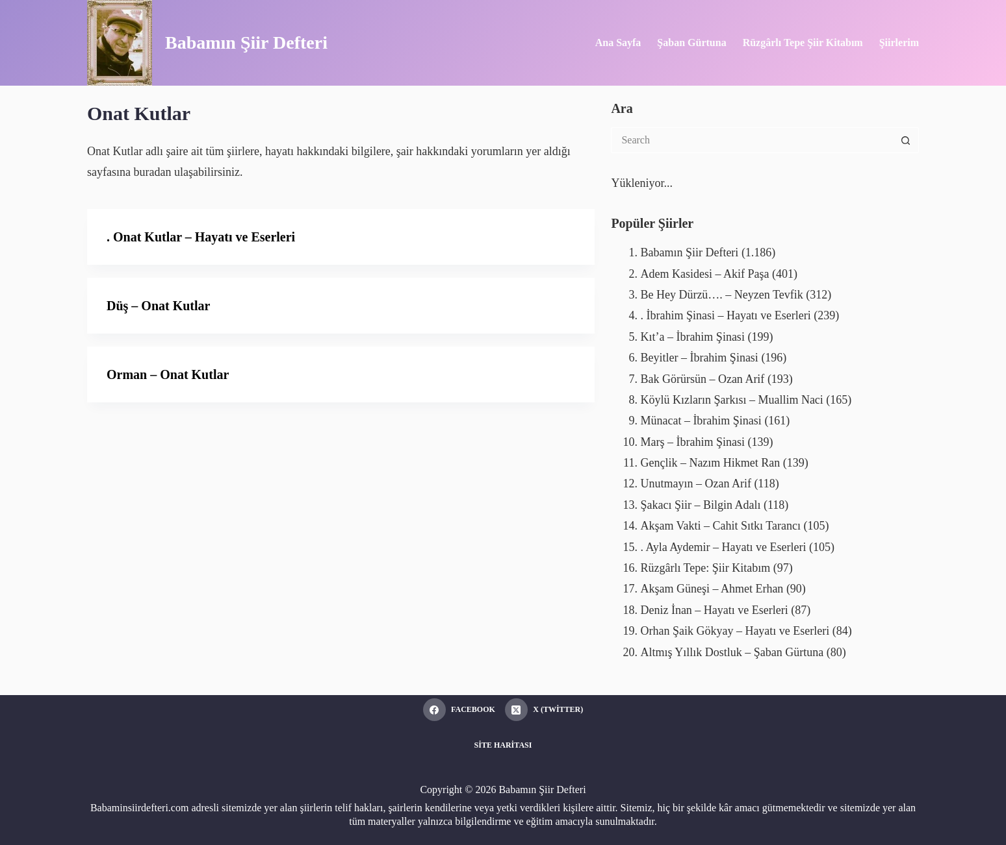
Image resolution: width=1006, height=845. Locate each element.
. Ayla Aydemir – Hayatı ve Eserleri (723, 547)
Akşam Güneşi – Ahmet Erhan (711, 588)
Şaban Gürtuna (691, 42)
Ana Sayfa (618, 42)
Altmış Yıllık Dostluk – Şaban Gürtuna (731, 652)
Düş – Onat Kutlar (158, 306)
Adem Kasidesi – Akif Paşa (704, 273)
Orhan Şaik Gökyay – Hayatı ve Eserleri (734, 630)
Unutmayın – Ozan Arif (695, 483)
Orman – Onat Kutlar (168, 374)
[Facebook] (459, 709)
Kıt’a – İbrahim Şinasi (692, 336)
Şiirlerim (899, 42)
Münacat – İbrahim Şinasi (700, 420)
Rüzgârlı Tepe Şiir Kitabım (803, 42)
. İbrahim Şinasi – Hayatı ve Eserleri (725, 315)
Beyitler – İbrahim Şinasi (699, 357)
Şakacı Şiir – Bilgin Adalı (700, 504)
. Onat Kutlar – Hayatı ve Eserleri (201, 237)
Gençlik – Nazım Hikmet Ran (710, 462)
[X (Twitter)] (544, 709)
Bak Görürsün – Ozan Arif (702, 379)
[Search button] (906, 140)
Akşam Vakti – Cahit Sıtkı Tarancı (720, 525)
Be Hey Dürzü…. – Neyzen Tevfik (721, 294)
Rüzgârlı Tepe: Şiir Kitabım (705, 567)
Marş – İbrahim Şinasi (692, 441)
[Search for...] (752, 140)
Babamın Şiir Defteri (246, 42)
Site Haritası (503, 745)
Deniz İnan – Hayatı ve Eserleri (714, 610)
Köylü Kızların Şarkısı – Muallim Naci (731, 399)
